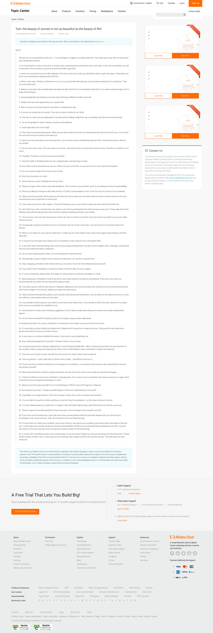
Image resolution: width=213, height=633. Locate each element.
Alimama (90, 616)
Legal (61, 612)
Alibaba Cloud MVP (148, 545)
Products (66, 11)
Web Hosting (134, 588)
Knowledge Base (84, 545)
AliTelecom (112, 616)
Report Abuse (114, 553)
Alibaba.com (74, 616)
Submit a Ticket (115, 545)
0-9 (135, 600)
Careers (14, 612)
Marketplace (107, 11)
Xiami (140, 616)
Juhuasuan (53, 616)
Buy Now (185, 56)
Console (171, 3)
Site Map (144, 560)
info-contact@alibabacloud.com (178, 178)
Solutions (80, 11)
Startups (17, 560)
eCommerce (118, 588)
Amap (120, 616)
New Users (147, 592)
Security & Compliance (149, 549)
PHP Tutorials (143, 596)
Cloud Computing (62, 596)
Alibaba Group (17, 616)
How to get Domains (84, 592)
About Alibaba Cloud (22, 541)
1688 (83, 616)
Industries (79, 596)
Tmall (45, 616)
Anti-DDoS (78, 588)
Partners (122, 11)
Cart (159, 3)
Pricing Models (19, 545)
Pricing (93, 11)
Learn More (158, 56)
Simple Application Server (55, 545)
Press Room (145, 553)
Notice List (75, 612)
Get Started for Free (25, 511)
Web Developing (111, 596)
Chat (119, 493)
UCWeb (127, 616)
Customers (18, 553)
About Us (29, 612)
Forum (111, 560)
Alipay (154, 616)
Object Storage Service (98, 588)
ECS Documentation (61, 592)
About (54, 11)
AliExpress (63, 616)
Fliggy (97, 616)
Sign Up (195, 3)
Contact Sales (194, 11)
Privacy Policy (46, 612)
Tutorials (127, 596)
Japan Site (43, 592)
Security (149, 588)
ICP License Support (85, 553)
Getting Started (83, 556)
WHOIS (143, 556)
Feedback (113, 556)
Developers (94, 596)
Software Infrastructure (109, 592)
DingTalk (147, 616)
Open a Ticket (123, 509)
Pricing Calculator (116, 564)
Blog (79, 560)
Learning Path (131, 592)
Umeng (134, 616)
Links (89, 612)
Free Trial (49, 541)
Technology (82, 541)
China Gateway (83, 549)
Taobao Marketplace (33, 616)
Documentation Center (149, 541)
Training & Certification (86, 568)
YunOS (103, 616)
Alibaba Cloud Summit (22, 568)
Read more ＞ (100, 42)
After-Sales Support (117, 549)
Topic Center (44, 596)
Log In (182, 3)
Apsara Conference (21, 564)
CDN (66, 588)
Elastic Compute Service (49, 588)
